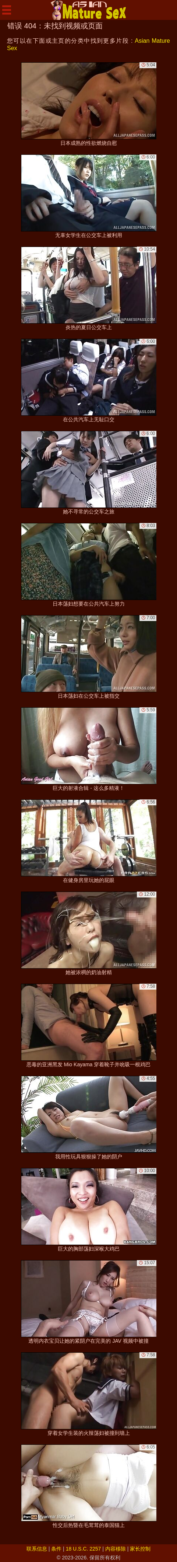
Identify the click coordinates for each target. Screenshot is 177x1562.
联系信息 (36, 1549)
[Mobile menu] (7, 10)
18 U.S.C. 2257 (83, 1549)
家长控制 (140, 1549)
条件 (56, 1549)
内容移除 (115, 1549)
